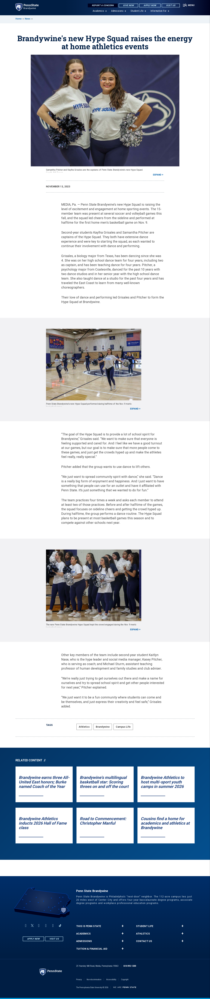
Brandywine (103, 726)
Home (19, 18)
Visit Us (170, 5)
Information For (159, 10)
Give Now (128, 5)
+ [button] (123, 926)
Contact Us (144, 941)
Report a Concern (103, 5)
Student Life (137, 10)
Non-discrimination (94, 979)
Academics (98, 10)
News (27, 18)
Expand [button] (157, 174)
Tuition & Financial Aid (91, 948)
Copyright (124, 979)
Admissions (117, 10)
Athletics (84, 726)
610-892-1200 (129, 966)
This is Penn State (88, 926)
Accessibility (111, 979)
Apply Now (150, 5)
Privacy (79, 979)
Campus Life (123, 726)
